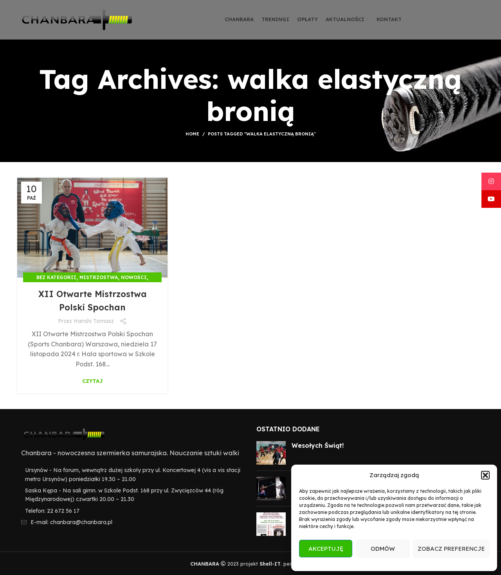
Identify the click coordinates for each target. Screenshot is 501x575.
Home (192, 134)
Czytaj (92, 381)
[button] (485, 475)
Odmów (383, 548)
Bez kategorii (56, 277)
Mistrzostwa (98, 277)
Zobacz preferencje (451, 548)
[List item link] (131, 511)
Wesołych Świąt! (318, 445)
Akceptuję (325, 548)
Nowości (134, 277)
